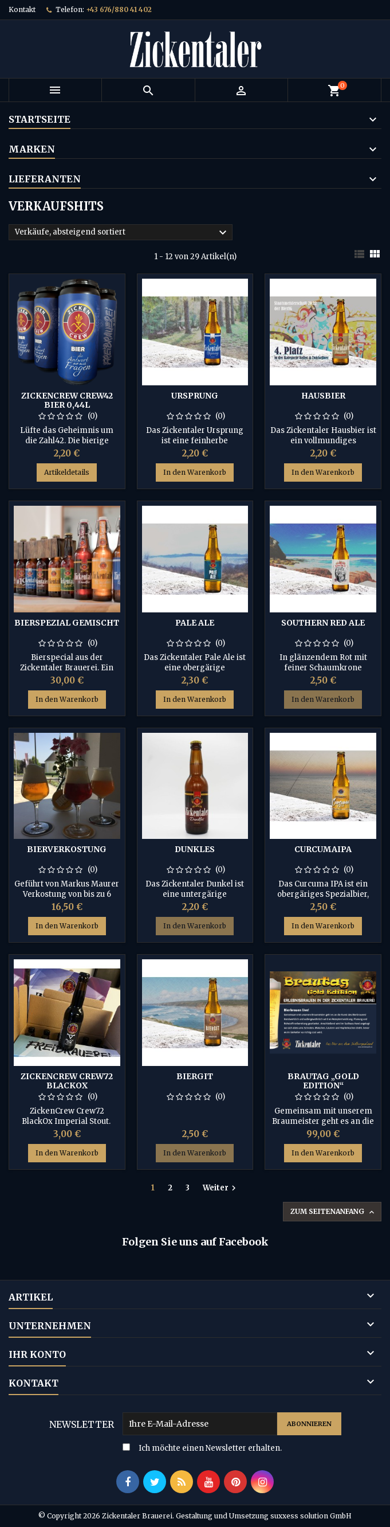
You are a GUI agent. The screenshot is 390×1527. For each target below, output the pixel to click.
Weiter (221, 1188)
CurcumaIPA (323, 849)
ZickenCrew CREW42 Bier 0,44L (67, 400)
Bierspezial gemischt (66, 623)
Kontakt (22, 9)
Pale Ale (194, 623)
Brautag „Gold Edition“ (323, 1081)
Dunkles (195, 849)
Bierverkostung (67, 849)
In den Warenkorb (194, 472)
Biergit (194, 1076)
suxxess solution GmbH (311, 1516)
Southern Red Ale (323, 623)
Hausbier (323, 395)
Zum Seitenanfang (333, 1212)
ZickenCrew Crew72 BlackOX (67, 1081)
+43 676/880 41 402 (119, 9)
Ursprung (194, 395)
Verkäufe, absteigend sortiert (122, 233)
